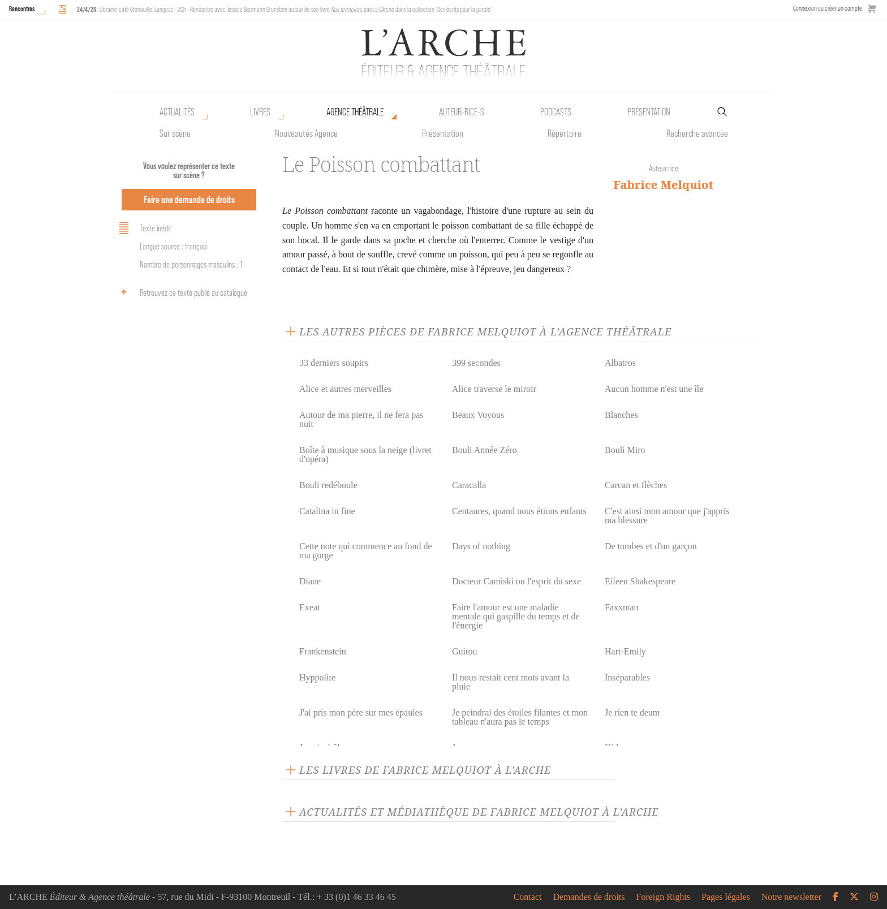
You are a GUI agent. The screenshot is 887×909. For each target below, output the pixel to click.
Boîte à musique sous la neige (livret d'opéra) (365, 454)
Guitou (464, 651)
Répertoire (565, 133)
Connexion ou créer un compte (827, 8)
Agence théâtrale (355, 112)
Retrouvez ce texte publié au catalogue (181, 291)
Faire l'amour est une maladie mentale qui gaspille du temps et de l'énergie (516, 616)
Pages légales (725, 897)
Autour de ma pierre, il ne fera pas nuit (361, 419)
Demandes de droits (589, 897)
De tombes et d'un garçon (651, 546)
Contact (528, 897)
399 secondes (476, 363)
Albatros (620, 363)
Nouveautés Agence (306, 133)
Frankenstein (322, 651)
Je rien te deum (632, 712)
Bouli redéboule (328, 485)
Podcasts (555, 112)
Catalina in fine (327, 511)
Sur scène (175, 133)
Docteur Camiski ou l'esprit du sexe (516, 581)
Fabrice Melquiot (663, 184)
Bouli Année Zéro (484, 450)
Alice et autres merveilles (345, 389)
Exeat (309, 607)
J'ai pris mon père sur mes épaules (361, 712)
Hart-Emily (625, 651)
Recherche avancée (697, 133)
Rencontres (22, 9)
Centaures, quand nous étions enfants (519, 511)
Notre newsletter (791, 897)
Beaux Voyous (478, 415)
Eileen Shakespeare (640, 581)
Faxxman (622, 607)
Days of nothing (481, 546)
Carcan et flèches (636, 485)
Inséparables (627, 677)
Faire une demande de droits (189, 199)
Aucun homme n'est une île (654, 389)
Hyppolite (317, 677)
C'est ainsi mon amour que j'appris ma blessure (667, 515)
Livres (260, 112)
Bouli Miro (625, 450)
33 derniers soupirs (333, 363)
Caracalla (469, 485)
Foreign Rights (663, 897)
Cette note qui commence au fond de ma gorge (365, 550)
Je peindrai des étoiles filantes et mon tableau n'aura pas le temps (520, 717)
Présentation (442, 133)
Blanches (621, 415)
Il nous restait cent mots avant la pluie (510, 682)
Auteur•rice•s (461, 112)
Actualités (177, 112)
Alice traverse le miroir (494, 389)
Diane (310, 581)
